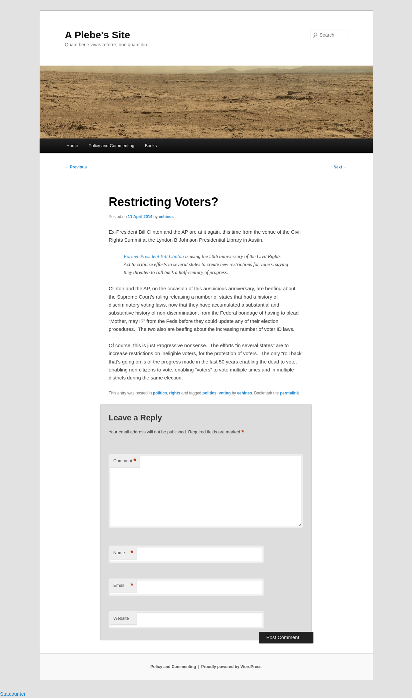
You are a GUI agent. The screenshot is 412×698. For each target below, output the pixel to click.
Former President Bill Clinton (154, 256)
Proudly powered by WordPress (231, 666)
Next (340, 167)
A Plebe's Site (97, 34)
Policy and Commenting (111, 145)
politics (160, 393)
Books (151, 145)
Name (123, 553)
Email (123, 585)
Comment (124, 461)
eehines (166, 216)
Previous (76, 167)
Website (121, 618)
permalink (289, 393)
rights (174, 393)
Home (72, 145)
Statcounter (13, 694)
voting (225, 393)
